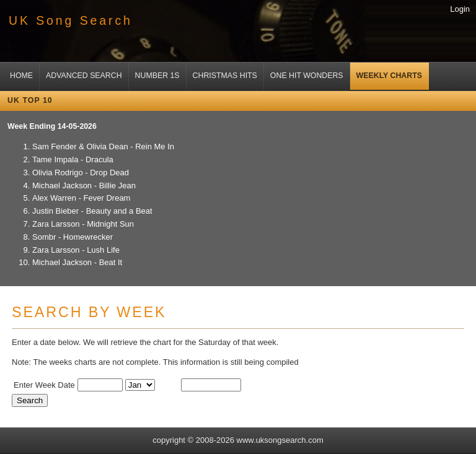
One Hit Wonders (306, 75)
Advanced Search (84, 75)
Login (460, 9)
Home (21, 75)
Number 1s (157, 75)
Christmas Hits (225, 75)
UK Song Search (71, 20)
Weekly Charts (389, 75)
